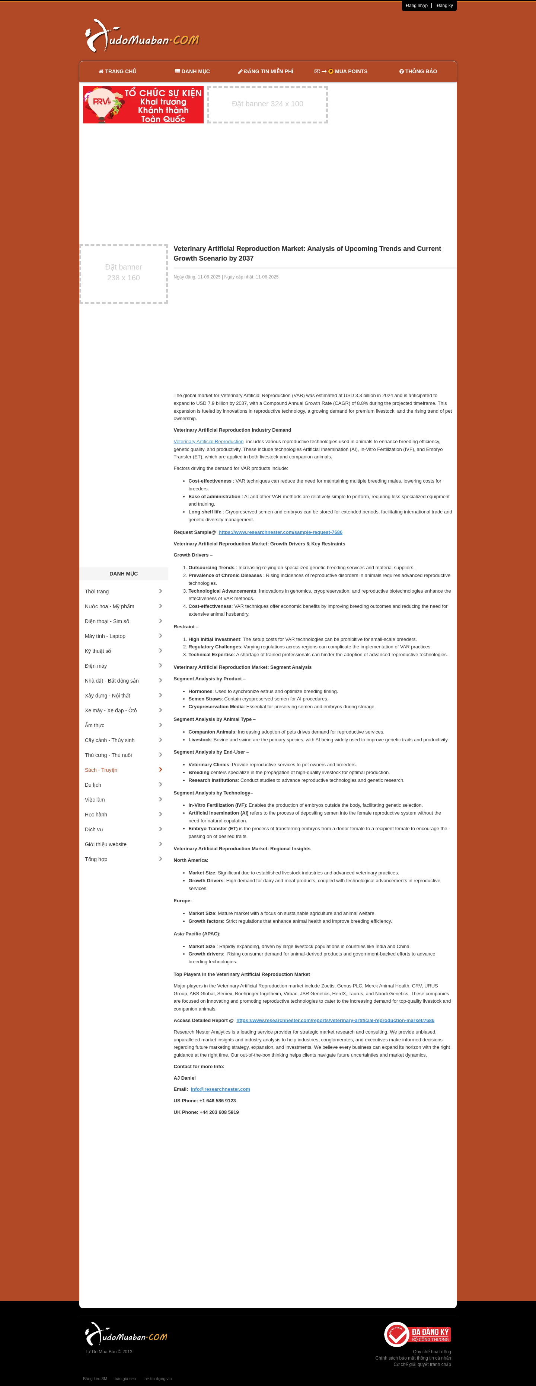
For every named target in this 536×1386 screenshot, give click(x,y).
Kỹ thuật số (124, 651)
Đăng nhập (417, 5)
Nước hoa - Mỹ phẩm (124, 606)
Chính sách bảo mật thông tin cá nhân (413, 1358)
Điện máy (124, 666)
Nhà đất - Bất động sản (124, 681)
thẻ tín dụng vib (157, 1378)
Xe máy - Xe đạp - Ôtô (124, 710)
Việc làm (124, 800)
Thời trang (124, 591)
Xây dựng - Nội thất (124, 696)
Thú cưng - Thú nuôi (124, 755)
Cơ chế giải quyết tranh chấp (422, 1364)
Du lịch (124, 785)
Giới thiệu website (124, 844)
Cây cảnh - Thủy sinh (124, 740)
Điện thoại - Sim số (124, 621)
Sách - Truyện (124, 770)
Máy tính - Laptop (124, 636)
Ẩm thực (124, 725)
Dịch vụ (124, 829)
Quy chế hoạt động (432, 1351)
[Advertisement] (346, 35)
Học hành (124, 815)
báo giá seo (125, 1378)
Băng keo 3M (95, 1378)
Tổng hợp (124, 859)
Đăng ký (445, 5)
